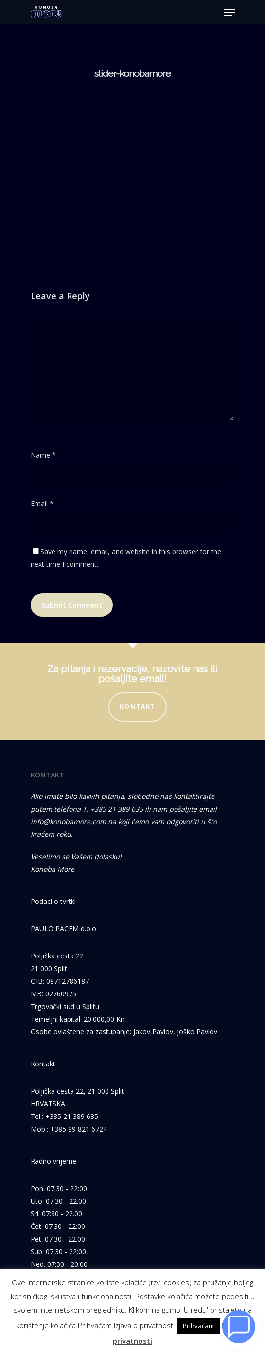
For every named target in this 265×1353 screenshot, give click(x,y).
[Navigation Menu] (229, 12)
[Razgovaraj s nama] (238, 1326)
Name (43, 455)
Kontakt (138, 707)
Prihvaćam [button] (198, 1325)
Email (42, 503)
